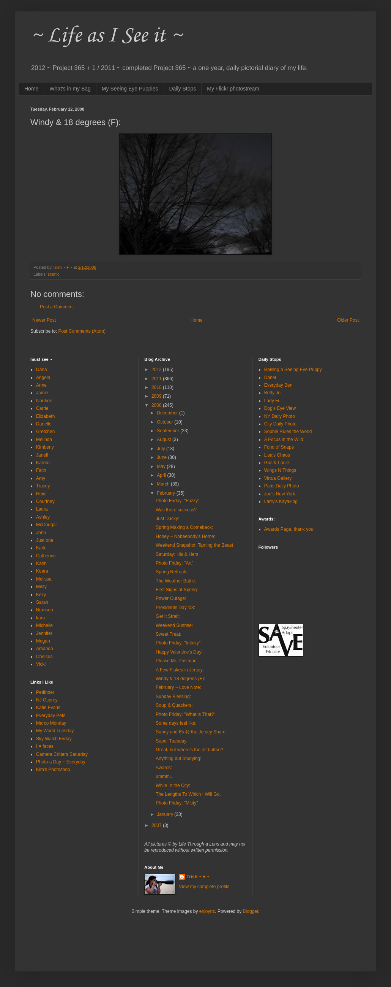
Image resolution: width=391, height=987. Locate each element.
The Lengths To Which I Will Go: (188, 794)
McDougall (47, 524)
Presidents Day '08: (175, 607)
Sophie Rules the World (288, 431)
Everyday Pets (50, 715)
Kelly (41, 594)
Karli (40, 548)
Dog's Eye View (280, 408)
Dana (41, 369)
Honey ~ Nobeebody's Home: (185, 536)
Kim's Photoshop (53, 769)
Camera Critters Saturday (62, 754)
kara (40, 617)
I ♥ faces (45, 746)
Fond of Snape (279, 447)
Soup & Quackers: (174, 705)
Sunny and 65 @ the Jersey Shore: (191, 732)
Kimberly (45, 447)
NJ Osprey (47, 700)
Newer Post (44, 320)
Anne (41, 385)
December (168, 413)
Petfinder (45, 692)
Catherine (46, 556)
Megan (43, 641)
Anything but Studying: (178, 758)
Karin (41, 563)
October (165, 422)
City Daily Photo (280, 424)
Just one (44, 540)
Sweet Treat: (168, 634)
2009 (157, 396)
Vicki (41, 664)
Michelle (44, 625)
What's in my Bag (70, 89)
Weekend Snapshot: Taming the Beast (194, 545)
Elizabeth (45, 416)
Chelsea (44, 656)
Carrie (42, 408)
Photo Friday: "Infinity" (178, 643)
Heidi (41, 494)
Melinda (44, 439)
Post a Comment (57, 306)
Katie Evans (48, 707)
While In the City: (173, 785)
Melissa (44, 579)
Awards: (164, 767)
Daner (270, 377)
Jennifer (44, 633)
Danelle (44, 424)
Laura (42, 509)
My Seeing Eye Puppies (130, 89)
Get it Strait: (168, 616)
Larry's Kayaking (281, 501)
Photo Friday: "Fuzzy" (177, 500)
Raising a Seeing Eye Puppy (293, 369)
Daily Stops (182, 89)
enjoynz (207, 911)
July (161, 448)
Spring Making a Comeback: (184, 527)
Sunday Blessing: (173, 696)
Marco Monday (51, 723)
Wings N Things (280, 470)
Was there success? (176, 510)
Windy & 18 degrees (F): (180, 678)
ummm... (164, 776)
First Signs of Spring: (177, 589)
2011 (157, 378)
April (162, 475)
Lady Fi (271, 400)
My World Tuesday (55, 730)
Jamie (42, 392)
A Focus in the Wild (283, 439)
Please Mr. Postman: (177, 660)
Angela (43, 377)
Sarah (42, 602)
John (41, 532)
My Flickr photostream (233, 89)
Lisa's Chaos (277, 455)
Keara (42, 571)
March (164, 484)
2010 (157, 387)
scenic (54, 274)
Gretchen (45, 431)
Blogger (251, 911)
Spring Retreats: (172, 571)
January (165, 814)
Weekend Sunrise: (174, 625)
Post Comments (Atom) (82, 331)
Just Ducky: (167, 518)
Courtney (45, 501)
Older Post (348, 320)
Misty (41, 586)
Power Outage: (171, 598)
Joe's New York (279, 494)
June (162, 457)
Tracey (43, 486)
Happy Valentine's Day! (179, 652)
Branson (44, 610)
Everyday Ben (278, 385)
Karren (43, 462)
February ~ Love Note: (178, 687)
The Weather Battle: (176, 581)
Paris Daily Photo (281, 486)
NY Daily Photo (279, 416)
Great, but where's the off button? (189, 749)
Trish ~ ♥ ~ (197, 876)
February (166, 493)
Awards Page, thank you (289, 529)
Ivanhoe (44, 400)
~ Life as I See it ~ (106, 36)
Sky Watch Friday (54, 738)
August (164, 439)
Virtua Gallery (278, 478)
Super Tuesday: (172, 741)
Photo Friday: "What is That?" (185, 714)
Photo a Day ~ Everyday (60, 762)
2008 (157, 405)
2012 (157, 369)
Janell (42, 455)
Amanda (44, 648)
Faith (41, 470)
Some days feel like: (176, 723)
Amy (40, 478)
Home (31, 89)
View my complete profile (204, 886)
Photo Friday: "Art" (174, 563)
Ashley (43, 517)
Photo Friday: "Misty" (177, 803)
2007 (157, 825)
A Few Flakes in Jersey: (180, 670)
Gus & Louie (276, 462)
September (168, 430)
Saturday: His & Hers (177, 554)
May (162, 466)
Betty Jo (272, 392)
